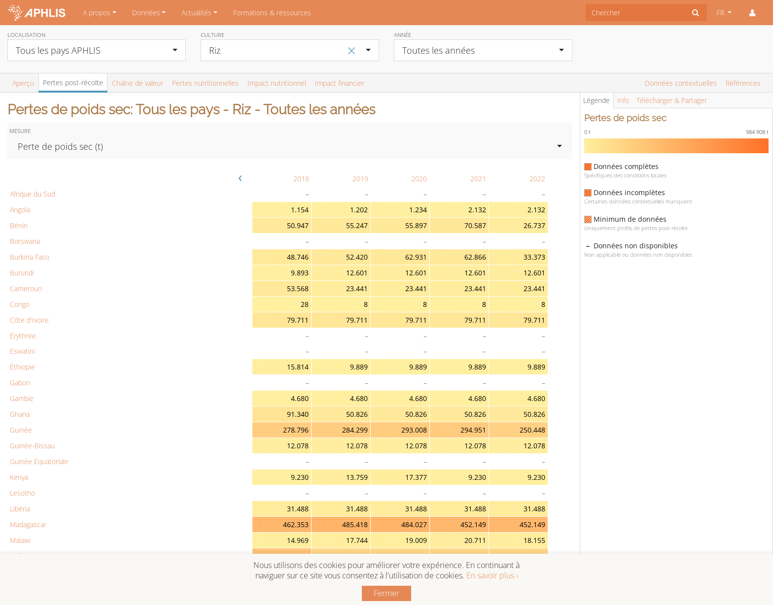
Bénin (19, 225)
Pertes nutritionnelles (205, 83)
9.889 (359, 366)
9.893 (300, 272)
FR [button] (721, 12)
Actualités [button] (196, 12)
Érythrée (23, 335)
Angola (20, 209)
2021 (478, 178)
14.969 (298, 540)
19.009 (416, 540)
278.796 (296, 430)
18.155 (534, 540)
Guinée (21, 430)
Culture (212, 34)
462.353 (296, 524)
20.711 (475, 540)
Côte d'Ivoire (29, 320)
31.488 (298, 508)
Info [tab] (623, 100)
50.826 (357, 414)
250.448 (532, 430)
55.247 (357, 225)
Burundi (22, 272)
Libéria (20, 508)
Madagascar (28, 524)
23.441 (357, 288)
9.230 (300, 477)
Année (402, 34)
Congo (20, 304)
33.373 (534, 257)
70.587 (475, 225)
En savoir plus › (492, 575)
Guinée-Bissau (32, 445)
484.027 (414, 524)
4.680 (300, 398)
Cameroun (26, 288)
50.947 (298, 225)
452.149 (473, 524)
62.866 (475, 257)
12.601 (357, 272)
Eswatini (22, 351)
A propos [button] (96, 12)
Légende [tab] (596, 100)
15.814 (298, 366)
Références (743, 83)
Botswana (25, 241)
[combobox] (635, 12)
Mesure (20, 130)
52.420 (357, 257)
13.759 (357, 477)
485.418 (355, 524)
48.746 (298, 257)
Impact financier (339, 83)
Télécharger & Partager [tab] (671, 100)
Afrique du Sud (32, 194)
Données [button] (146, 12)
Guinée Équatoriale (39, 461)
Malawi (20, 540)
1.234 (418, 209)
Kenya (19, 477)
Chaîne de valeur (137, 83)
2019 (360, 178)
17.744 (357, 540)
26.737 (534, 225)
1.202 (359, 209)
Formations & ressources (272, 12)
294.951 (473, 430)
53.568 (298, 288)
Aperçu (23, 83)
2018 (301, 178)
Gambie (22, 398)
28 (305, 304)
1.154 (300, 209)
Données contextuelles (681, 83)
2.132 (477, 209)
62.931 (416, 257)
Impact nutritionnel (276, 83)
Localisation (26, 34)
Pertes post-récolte (73, 82)
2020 (419, 178)
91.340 (298, 414)
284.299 (355, 430)
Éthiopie (22, 366)
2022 (537, 178)
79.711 (298, 320)
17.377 (416, 477)
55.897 (416, 225)
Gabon (20, 382)
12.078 (298, 445)
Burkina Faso (29, 257)
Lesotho (22, 493)
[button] (752, 13)
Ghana (20, 414)
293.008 (414, 430)
